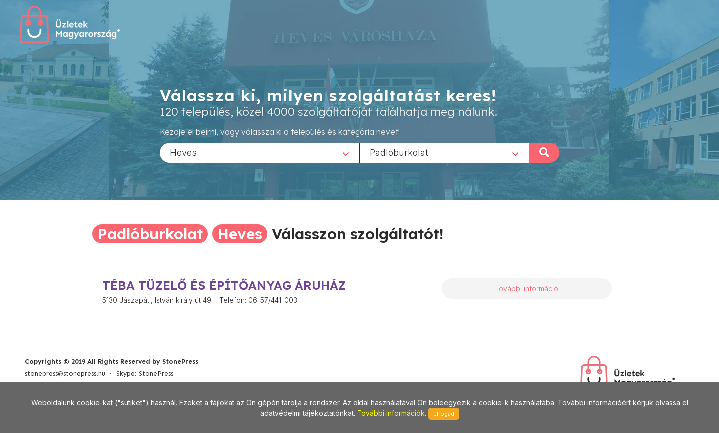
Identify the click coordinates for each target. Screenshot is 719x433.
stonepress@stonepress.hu (65, 373)
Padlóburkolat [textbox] (399, 152)
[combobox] (260, 152)
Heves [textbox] (183, 152)
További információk (391, 413)
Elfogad (443, 413)
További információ (526, 288)
